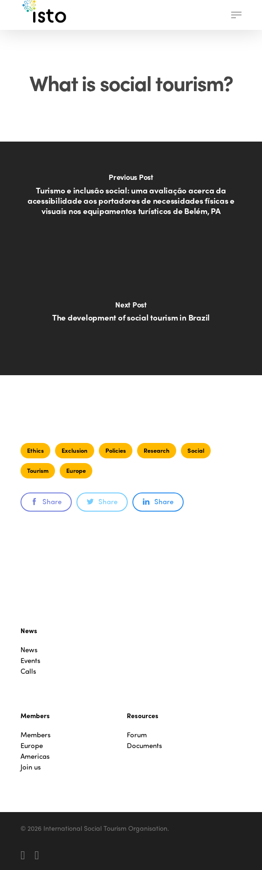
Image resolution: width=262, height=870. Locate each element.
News (29, 649)
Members (36, 734)
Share (46, 501)
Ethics (35, 450)
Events (31, 660)
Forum (137, 734)
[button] (236, 15)
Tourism (37, 470)
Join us (31, 766)
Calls (28, 671)
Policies (115, 450)
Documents (144, 745)
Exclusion (75, 450)
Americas (35, 756)
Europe (76, 470)
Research (157, 450)
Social (195, 450)
